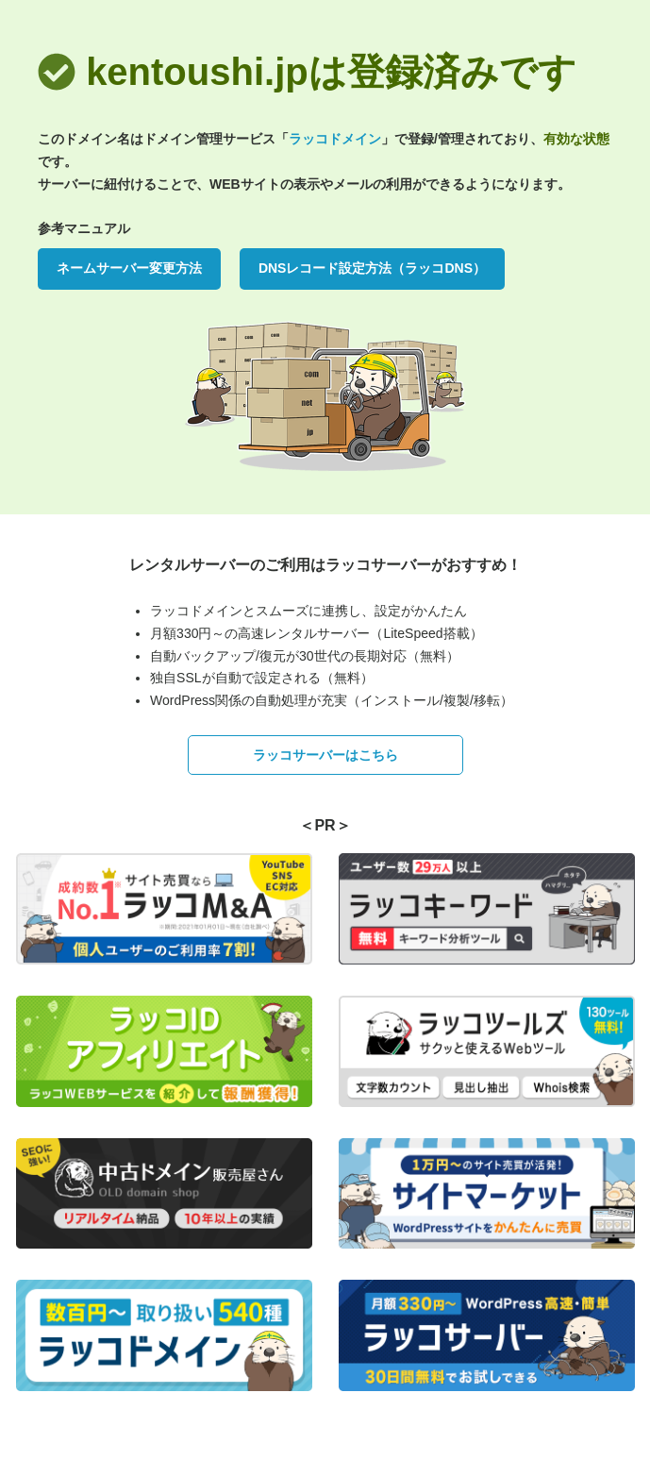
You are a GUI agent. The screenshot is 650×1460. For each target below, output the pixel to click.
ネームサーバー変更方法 (129, 268)
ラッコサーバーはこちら (325, 755)
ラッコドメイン (335, 138)
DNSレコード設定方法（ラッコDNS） (372, 268)
